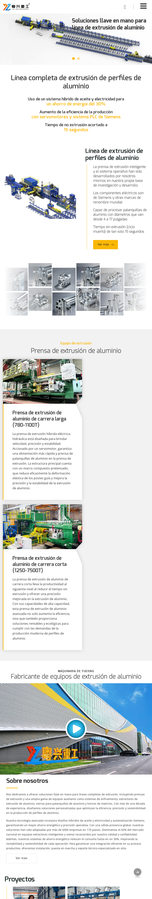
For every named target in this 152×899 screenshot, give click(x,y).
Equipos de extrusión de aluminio (24, 861)
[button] (73, 58)
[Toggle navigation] (143, 6)
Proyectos (64, 856)
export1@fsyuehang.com (124, 857)
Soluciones (65, 850)
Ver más (103, 244)
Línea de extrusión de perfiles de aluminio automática (27, 851)
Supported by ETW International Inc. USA (76, 894)
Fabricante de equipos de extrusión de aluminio (76, 532)
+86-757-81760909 (120, 870)
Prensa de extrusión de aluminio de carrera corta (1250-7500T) (112, 415)
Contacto (114, 841)
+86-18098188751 (119, 863)
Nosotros (63, 867)
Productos (16, 841)
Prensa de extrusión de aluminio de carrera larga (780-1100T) (38, 415)
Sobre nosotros (27, 637)
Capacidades (66, 862)
